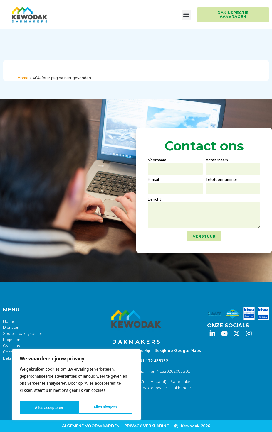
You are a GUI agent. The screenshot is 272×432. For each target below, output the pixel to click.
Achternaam (217, 160)
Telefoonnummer (221, 180)
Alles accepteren (104, 407)
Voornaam (157, 160)
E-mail (153, 180)
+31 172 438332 (152, 361)
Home (23, 78)
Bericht (154, 199)
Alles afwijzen (46, 407)
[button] (186, 15)
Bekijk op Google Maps (178, 350)
